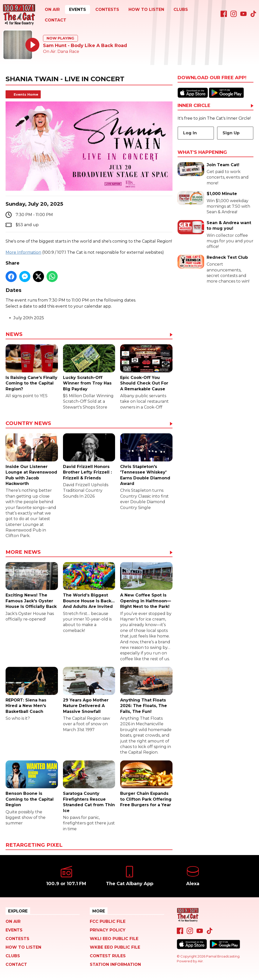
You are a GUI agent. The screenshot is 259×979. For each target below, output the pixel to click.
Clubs (181, 9)
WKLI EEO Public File (114, 938)
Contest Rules (108, 955)
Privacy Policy (107, 930)
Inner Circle (194, 105)
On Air (52, 9)
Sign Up (231, 133)
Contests (107, 9)
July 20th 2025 (28, 317)
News (14, 334)
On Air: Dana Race (61, 51)
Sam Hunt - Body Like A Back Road (85, 45)
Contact (55, 20)
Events (77, 9)
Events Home (26, 94)
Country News (28, 423)
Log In (190, 133)
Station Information (115, 964)
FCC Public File (107, 921)
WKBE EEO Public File (115, 947)
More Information (23, 252)
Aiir (200, 961)
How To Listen (146, 9)
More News (23, 552)
